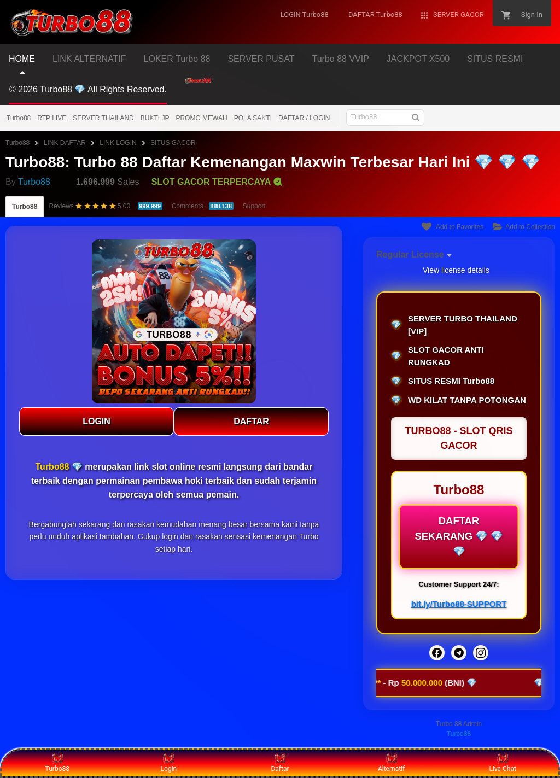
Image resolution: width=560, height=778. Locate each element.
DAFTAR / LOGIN (304, 118)
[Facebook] (437, 652)
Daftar (280, 763)
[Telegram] (458, 652)
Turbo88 (19, 118)
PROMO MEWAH (201, 118)
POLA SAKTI (253, 118)
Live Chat (502, 763)
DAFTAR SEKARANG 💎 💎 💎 (458, 536)
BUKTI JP (155, 118)
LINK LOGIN (118, 143)
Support (254, 206)
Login (169, 763)
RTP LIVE (51, 118)
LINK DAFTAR (65, 143)
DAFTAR (251, 421)
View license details (456, 270)
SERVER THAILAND (103, 118)
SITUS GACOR (173, 143)
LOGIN (96, 421)
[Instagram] (480, 652)
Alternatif (391, 763)
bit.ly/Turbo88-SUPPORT (459, 604)
